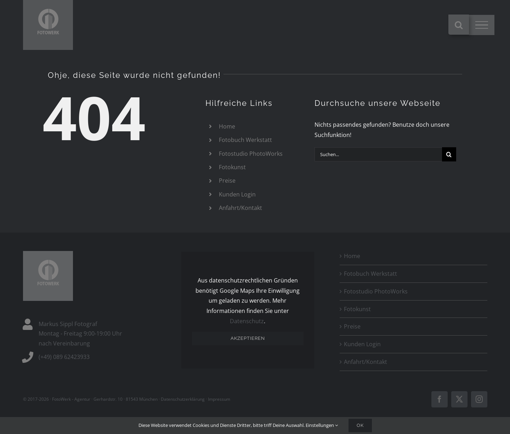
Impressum (219, 399)
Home (227, 126)
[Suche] (449, 154)
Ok (360, 425)
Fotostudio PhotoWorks (251, 154)
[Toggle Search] (459, 25)
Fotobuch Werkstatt (245, 140)
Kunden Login (237, 194)
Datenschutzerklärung (183, 399)
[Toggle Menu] (481, 25)
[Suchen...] (378, 154)
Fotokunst (232, 167)
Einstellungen (322, 425)
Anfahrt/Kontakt (240, 208)
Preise (227, 180)
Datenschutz (247, 321)
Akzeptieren (248, 338)
